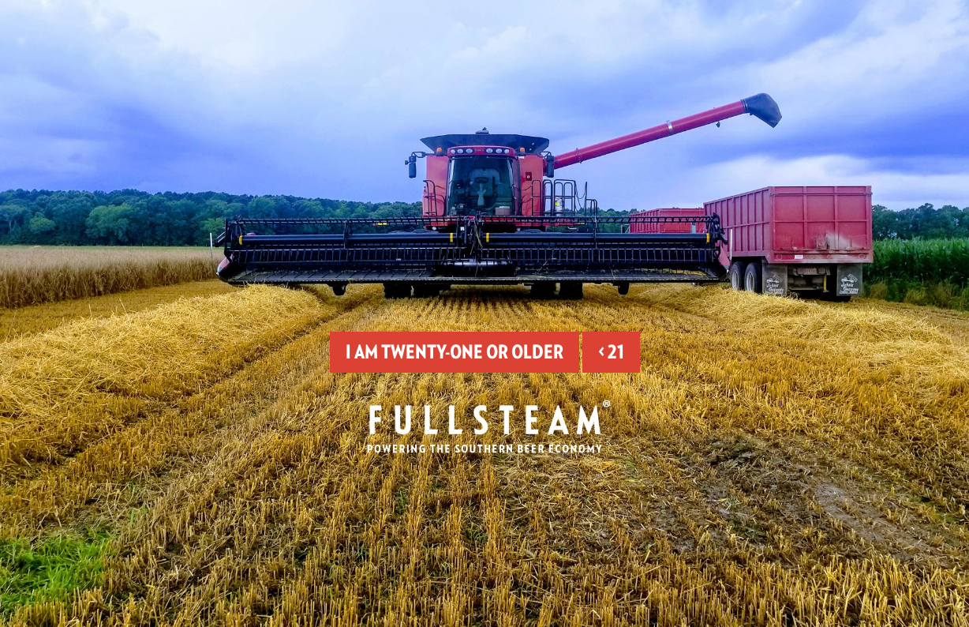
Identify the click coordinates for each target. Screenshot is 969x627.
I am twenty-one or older (454, 351)
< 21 (611, 351)
